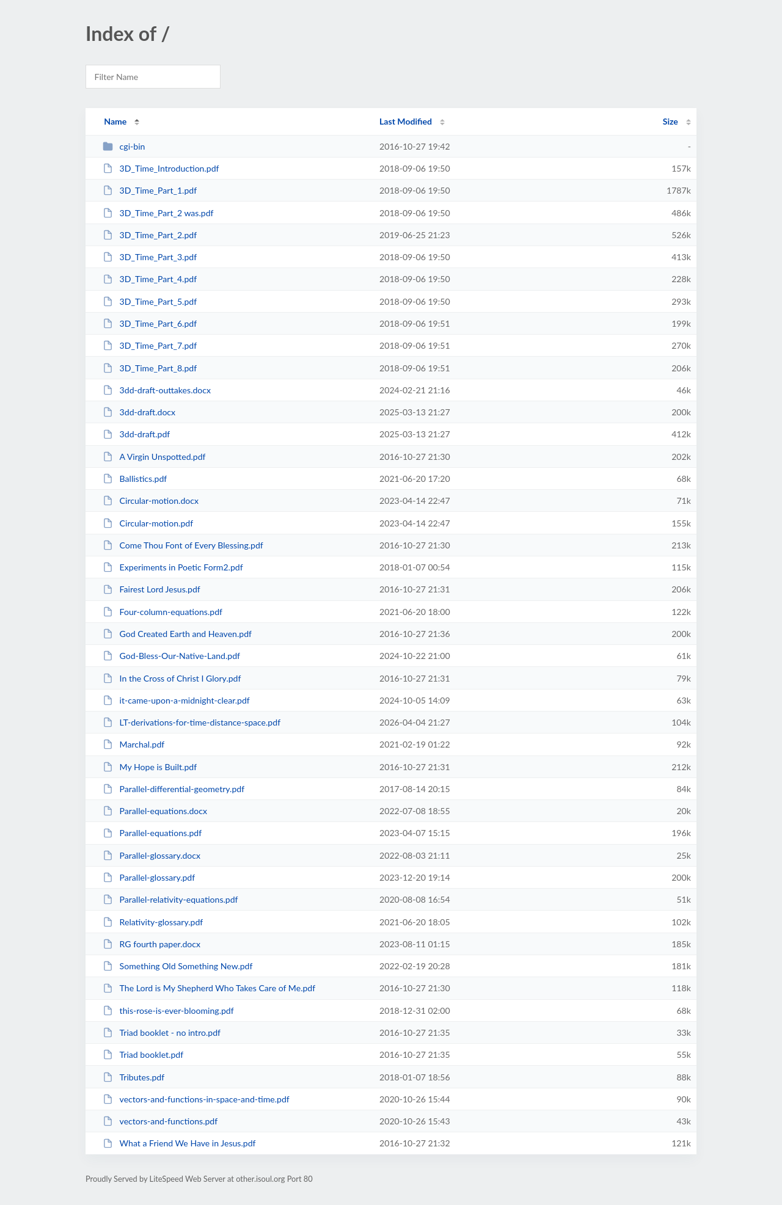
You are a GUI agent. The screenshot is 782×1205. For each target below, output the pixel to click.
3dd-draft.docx (139, 412)
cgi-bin (124, 146)
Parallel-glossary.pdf (149, 877)
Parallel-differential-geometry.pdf (173, 789)
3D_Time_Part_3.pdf (150, 257)
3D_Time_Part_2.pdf (150, 235)
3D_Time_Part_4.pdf (150, 279)
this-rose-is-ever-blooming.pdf (168, 1010)
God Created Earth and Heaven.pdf (177, 633)
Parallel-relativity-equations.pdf (170, 899)
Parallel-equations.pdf (152, 833)
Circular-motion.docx (151, 500)
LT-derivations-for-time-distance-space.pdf (191, 722)
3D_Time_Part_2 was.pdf (158, 213)
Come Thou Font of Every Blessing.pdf (183, 545)
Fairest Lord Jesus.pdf (151, 589)
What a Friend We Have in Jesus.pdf (179, 1143)
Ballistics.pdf (135, 478)
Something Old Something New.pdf (177, 966)
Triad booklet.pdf (143, 1054)
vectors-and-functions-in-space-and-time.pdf (196, 1099)
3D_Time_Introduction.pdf (161, 168)
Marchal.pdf (133, 744)
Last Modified (405, 121)
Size (670, 121)
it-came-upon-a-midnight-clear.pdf (176, 700)
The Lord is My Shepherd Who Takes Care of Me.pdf (209, 988)
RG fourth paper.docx (151, 944)
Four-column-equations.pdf (162, 611)
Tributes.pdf (133, 1077)
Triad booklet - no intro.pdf (162, 1032)
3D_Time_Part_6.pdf (150, 323)
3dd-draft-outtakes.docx (157, 390)
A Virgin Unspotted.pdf (154, 456)
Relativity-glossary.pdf (153, 922)
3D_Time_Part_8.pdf (150, 368)
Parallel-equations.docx (155, 811)
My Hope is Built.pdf (150, 767)
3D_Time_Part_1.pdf (150, 190)
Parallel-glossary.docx (151, 855)
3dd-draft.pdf (136, 434)
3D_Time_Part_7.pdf (150, 345)
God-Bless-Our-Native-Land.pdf (171, 655)
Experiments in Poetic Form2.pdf (173, 567)
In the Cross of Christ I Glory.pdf (172, 678)
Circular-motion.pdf (148, 523)
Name (115, 121)
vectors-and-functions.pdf (160, 1121)
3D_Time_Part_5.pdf (150, 301)
